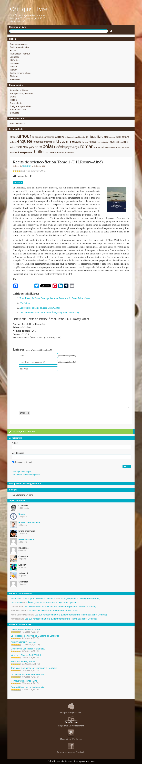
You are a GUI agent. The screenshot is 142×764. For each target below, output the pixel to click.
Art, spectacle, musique (21, 93)
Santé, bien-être (18, 109)
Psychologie (16, 103)
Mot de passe (18, 453)
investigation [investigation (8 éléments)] (103, 142)
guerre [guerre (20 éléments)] (66, 141)
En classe (14, 79)
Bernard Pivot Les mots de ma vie (27, 687)
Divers (13, 96)
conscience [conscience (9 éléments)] (49, 137)
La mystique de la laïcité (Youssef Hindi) (80, 598)
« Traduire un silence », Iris (24, 681)
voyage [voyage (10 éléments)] (63, 152)
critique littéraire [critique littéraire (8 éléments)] (78, 137)
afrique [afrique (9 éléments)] (13, 137)
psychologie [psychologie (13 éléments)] (72, 147)
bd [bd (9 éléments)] (33, 137)
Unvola (21, 514)
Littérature (15, 60)
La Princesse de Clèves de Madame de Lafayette (35, 636)
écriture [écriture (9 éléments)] (70, 152)
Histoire (13, 100)
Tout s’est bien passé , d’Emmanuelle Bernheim (34, 668)
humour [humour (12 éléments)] (93, 141)
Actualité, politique (19, 90)
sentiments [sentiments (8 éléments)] (110, 147)
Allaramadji (16, 602)
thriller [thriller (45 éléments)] (39, 151)
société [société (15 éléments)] (14, 152)
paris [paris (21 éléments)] (38, 147)
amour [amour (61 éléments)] (24, 136)
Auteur (15, 443)
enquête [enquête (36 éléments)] (24, 141)
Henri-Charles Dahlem (29, 522)
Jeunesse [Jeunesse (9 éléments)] (114, 142)
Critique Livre (28, 9)
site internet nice (69, 761)
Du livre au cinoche (19, 47)
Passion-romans (26, 539)
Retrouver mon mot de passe (26, 475)
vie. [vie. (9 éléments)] (47, 152)
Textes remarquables (20, 73)
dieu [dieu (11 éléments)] (106, 137)
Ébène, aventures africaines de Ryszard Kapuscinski (53, 602)
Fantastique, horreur (20, 53)
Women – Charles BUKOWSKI (26, 655)
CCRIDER (26, 166)
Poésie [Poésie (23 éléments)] (59, 147)
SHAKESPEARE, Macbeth (24, 642)
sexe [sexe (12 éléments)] (118, 147)
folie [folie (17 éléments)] (58, 141)
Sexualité (14, 112)
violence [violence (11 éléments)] (53, 152)
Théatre (14, 76)
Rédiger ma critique (22, 471)
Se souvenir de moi (22, 462)
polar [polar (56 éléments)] (48, 146)
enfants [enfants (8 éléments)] (13, 142)
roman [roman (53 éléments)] (87, 146)
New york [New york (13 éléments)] (28, 147)
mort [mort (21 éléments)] (18, 147)
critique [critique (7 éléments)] (68, 137)
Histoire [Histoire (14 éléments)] (77, 141)
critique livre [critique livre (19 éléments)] (94, 136)
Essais (13, 50)
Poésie (13, 66)
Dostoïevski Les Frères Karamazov (28, 648)
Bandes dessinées (19, 44)
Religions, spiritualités (20, 106)
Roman (13, 70)
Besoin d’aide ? (17, 123)
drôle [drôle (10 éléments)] (118, 137)
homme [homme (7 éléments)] (85, 142)
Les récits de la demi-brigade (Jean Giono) (39, 308)
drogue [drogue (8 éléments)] (112, 137)
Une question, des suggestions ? (25, 483)
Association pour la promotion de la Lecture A (33, 598)
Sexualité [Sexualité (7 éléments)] (125, 147)
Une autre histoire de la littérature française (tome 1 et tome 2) (49, 312)
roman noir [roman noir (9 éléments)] (99, 147)
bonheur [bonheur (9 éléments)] (39, 137)
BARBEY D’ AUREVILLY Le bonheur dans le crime (53, 610)
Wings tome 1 (26, 303)
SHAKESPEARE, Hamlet (23, 661)
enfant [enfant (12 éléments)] (125, 136)
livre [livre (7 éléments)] (121, 142)
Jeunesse (14, 57)
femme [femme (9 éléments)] (48, 142)
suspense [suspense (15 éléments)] (26, 152)
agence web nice (87, 761)
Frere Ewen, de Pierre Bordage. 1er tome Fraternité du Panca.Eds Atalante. (55, 298)
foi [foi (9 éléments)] (54, 142)
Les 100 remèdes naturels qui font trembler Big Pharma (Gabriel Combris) (60, 606)
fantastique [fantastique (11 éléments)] (39, 141)
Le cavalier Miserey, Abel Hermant (27, 674)
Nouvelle (14, 63)
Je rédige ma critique (22, 431)
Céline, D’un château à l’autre (25, 629)
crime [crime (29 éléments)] (59, 136)
